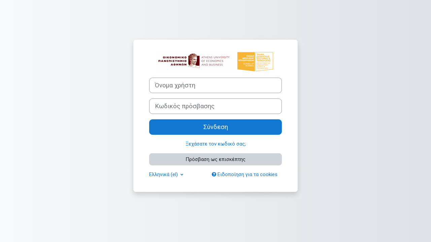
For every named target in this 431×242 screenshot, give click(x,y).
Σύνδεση (215, 127)
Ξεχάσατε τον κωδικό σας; (216, 144)
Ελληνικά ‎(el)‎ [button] (164, 174)
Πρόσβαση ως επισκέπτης (215, 159)
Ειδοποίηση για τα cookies (244, 174)
